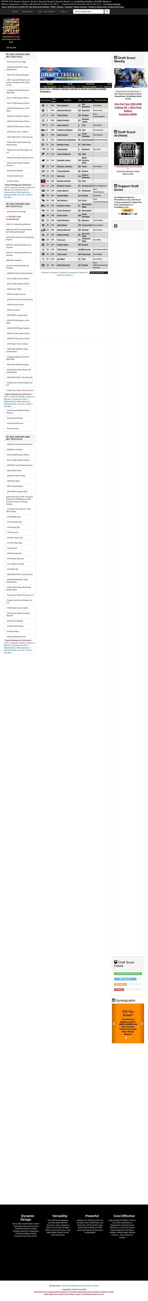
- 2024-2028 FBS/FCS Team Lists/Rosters (17, 581)
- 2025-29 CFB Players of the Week (17, 109)
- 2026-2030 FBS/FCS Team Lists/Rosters (17, 68)
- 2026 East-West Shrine (16, 294)
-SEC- (28, 195)
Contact (95, 1286)
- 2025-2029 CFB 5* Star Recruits (19, 377)
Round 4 (74, 273)
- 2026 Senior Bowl (13, 289)
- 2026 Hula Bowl (13, 310)
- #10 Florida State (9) (14, 559)
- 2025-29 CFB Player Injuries (18, 116)
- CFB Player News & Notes (17, 132)
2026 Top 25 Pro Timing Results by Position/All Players (19, 231)
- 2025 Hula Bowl (13, 481)
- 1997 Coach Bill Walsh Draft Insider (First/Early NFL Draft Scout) (18, 82)
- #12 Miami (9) (12, 569)
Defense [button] (64, 11)
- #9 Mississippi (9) (13, 553)
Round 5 (83, 273)
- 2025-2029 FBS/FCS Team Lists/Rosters (17, 350)
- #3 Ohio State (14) (14, 522)
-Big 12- (30, 187)
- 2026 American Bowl (15, 305)
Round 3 (64, 273)
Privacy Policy (85, 1286)
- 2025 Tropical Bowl (14, 486)
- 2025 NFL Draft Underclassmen (19, 465)
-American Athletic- (18, 187)
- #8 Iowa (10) (11, 548)
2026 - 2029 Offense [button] (47, 11)
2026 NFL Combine (14, 260)
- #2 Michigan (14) (13, 517)
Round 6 (60, 275)
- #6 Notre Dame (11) (14, 538)
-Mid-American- (22, 192)
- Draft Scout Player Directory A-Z (19, 158)
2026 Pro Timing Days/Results (18, 224)
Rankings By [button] (28, 11)
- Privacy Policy (12, 181)
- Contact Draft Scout (14, 176)
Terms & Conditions (70, 1286)
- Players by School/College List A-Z (19, 151)
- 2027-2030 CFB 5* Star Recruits (19, 137)
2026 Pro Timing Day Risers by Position (18, 246)
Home (15, 11)
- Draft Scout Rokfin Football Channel (17, 164)
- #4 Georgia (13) (13, 527)
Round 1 (46, 273)
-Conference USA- (19, 190)
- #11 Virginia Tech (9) (15, 564)
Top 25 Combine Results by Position (17, 267)
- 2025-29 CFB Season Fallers (18, 127)
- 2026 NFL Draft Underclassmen (19, 273)
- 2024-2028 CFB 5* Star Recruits (19, 574)
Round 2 (55, 273)
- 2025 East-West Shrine (16, 476)
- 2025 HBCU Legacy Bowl (16, 491)
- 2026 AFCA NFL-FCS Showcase (19, 299)
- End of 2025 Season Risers (17, 98)
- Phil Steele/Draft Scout (16, 637)
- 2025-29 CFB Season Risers (18, 121)
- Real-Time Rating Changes (17, 75)
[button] (114, 1023)
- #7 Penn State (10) (14, 543)
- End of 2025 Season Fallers (17, 103)
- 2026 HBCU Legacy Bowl (16, 315)
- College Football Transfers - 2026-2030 (18, 91)
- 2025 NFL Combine (14, 450)
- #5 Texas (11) (12, 532)
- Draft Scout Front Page (16, 62)
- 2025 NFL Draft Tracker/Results (19, 444)
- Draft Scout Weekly (14, 171)
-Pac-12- (21, 195)
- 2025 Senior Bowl (13, 471)
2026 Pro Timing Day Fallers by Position (19, 254)
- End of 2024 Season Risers (17, 455)
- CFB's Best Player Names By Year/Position (18, 143)
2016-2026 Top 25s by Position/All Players (20, 238)
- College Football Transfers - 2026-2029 (18, 358)
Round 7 (69, 275)
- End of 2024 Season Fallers (17, 460)
